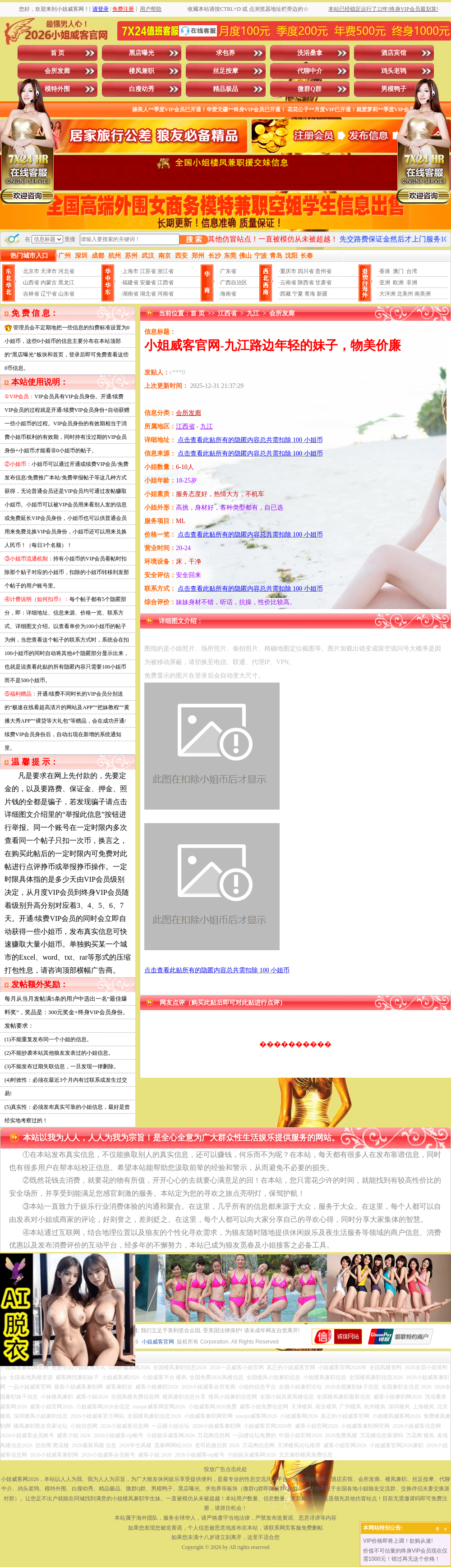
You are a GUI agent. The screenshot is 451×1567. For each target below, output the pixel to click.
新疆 (322, 294)
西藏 (285, 294)
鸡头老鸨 (393, 71)
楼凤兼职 (141, 71)
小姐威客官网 (158, 1342)
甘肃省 (323, 282)
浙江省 (165, 271)
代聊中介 (309, 71)
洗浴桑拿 (309, 53)
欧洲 (398, 282)
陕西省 (306, 282)
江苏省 (148, 271)
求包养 (225, 53)
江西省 (165, 282)
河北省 (66, 271)
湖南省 (130, 294)
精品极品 (225, 89)
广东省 (228, 271)
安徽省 (148, 282)
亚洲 (384, 282)
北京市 (31, 271)
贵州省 (323, 271)
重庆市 (288, 271)
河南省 (165, 294)
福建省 (130, 282)
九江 (253, 313)
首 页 (58, 53)
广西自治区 (233, 282)
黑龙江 (66, 282)
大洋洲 (387, 294)
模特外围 (57, 89)
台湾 (411, 271)
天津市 (49, 271)
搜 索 (194, 239)
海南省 (228, 294)
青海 (309, 294)
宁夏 (297, 294)
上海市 (130, 271)
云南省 (288, 282)
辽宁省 (49, 294)
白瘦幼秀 (141, 89)
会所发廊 (57, 71)
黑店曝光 (141, 53)
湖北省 (148, 294)
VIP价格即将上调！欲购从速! (398, 1541)
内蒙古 (49, 282)
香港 (384, 271)
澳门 (398, 271)
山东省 (66, 294)
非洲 (411, 282)
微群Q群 (310, 89)
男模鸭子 (393, 89)
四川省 (306, 271)
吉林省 (31, 294)
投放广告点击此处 (225, 1469)
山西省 (31, 282)
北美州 (405, 294)
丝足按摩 (225, 71)
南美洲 (422, 294)
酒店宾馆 (393, 53)
